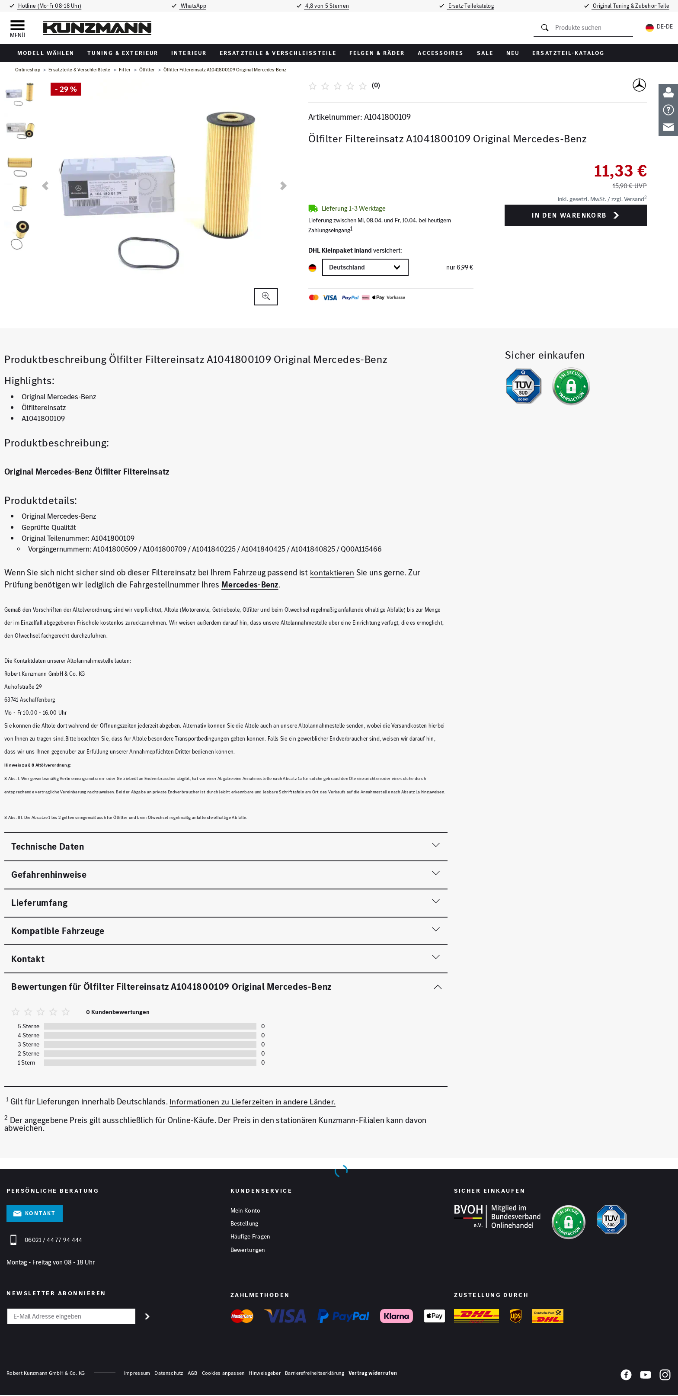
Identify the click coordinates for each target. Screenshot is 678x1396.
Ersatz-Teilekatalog (473, 6)
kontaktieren (332, 572)
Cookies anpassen (223, 1373)
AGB (193, 1373)
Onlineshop (27, 69)
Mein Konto (245, 1211)
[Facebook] (626, 1377)
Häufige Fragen (250, 1238)
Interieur (189, 53)
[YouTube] (645, 1377)
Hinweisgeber (265, 1373)
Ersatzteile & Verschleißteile (278, 53)
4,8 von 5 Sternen (327, 6)
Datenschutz (168, 1373)
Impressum (137, 1373)
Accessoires (441, 53)
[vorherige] (45, 185)
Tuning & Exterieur (122, 53)
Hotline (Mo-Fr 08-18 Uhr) (48, 6)
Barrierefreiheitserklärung (314, 1373)
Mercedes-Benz (250, 584)
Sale (485, 53)
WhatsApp (193, 6)
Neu (512, 53)
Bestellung (244, 1224)
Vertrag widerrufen (373, 1373)
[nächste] (283, 185)
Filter (125, 69)
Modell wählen (45, 53)
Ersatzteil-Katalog (568, 53)
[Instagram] (665, 1377)
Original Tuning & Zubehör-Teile (632, 6)
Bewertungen (247, 1251)
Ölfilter (147, 69)
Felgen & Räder (377, 53)
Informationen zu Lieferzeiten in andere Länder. (253, 1101)
